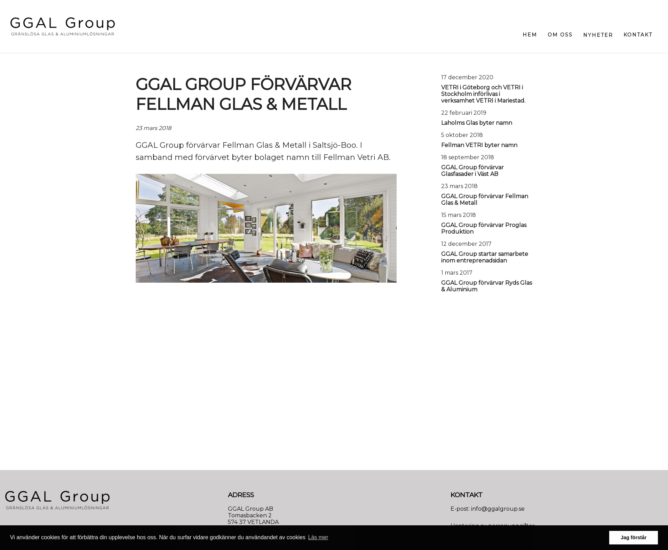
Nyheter (598, 35)
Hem (530, 35)
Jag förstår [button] (633, 537)
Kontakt (637, 35)
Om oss (560, 35)
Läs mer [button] (318, 537)
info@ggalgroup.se (498, 508)
